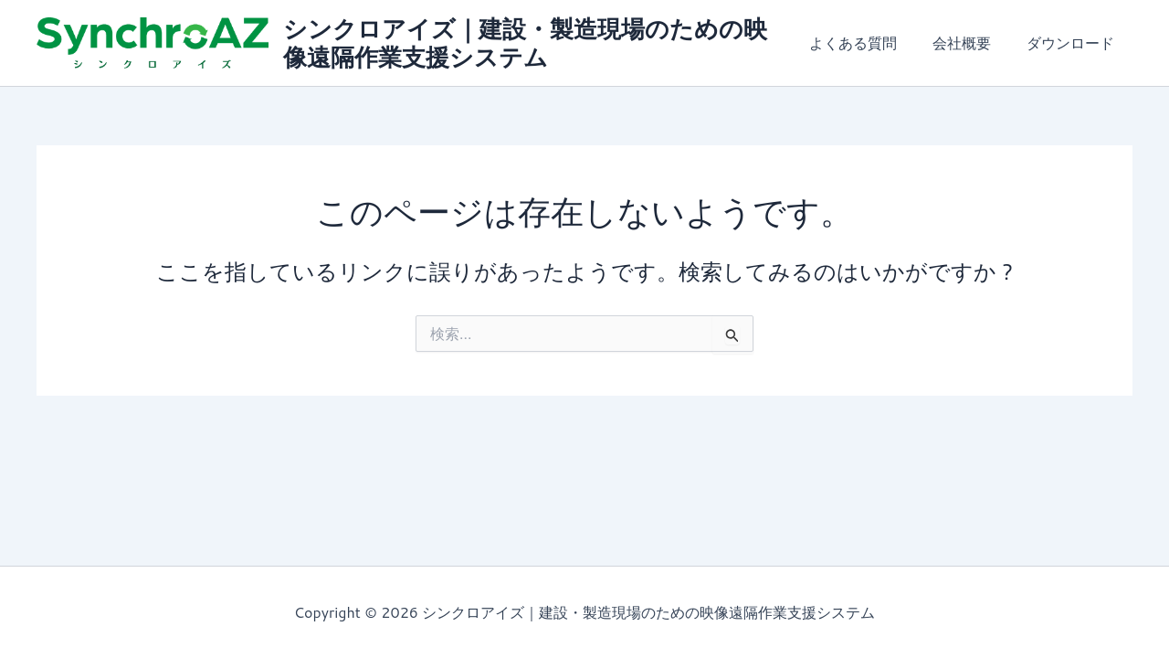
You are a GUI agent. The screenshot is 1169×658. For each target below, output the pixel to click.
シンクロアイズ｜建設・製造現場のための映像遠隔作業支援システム (532, 42)
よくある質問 (869, 42)
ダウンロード (1074, 42)
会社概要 (972, 42)
